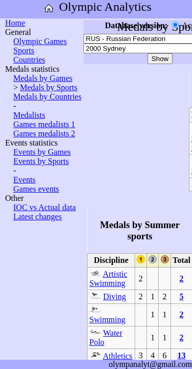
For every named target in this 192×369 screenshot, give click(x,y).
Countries (29, 59)
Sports (23, 50)
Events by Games (42, 152)
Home (15, 22)
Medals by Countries (47, 96)
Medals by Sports (48, 87)
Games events (36, 188)
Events (24, 179)
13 (181, 355)
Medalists (29, 115)
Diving (114, 296)
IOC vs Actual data (44, 207)
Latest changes (37, 216)
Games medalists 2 (44, 133)
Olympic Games (40, 41)
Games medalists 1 (44, 124)
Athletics (118, 356)
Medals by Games (43, 78)
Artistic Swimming (108, 279)
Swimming (107, 319)
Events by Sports (41, 161)
